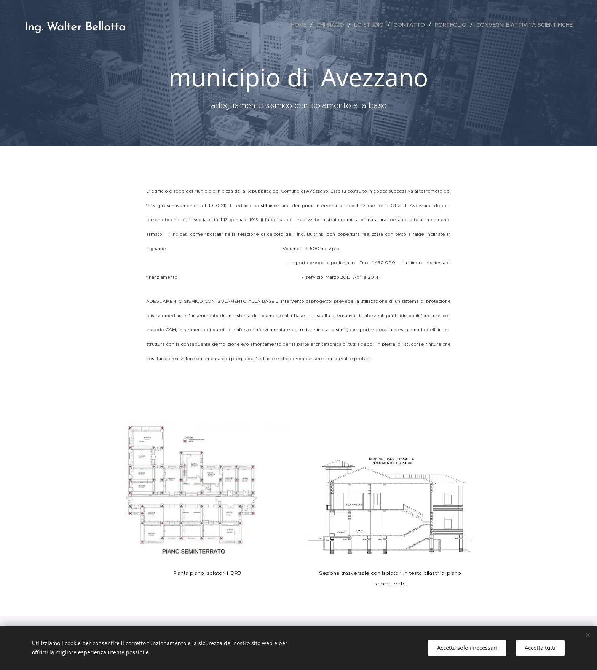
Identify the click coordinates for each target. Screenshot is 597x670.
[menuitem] (301, 24)
